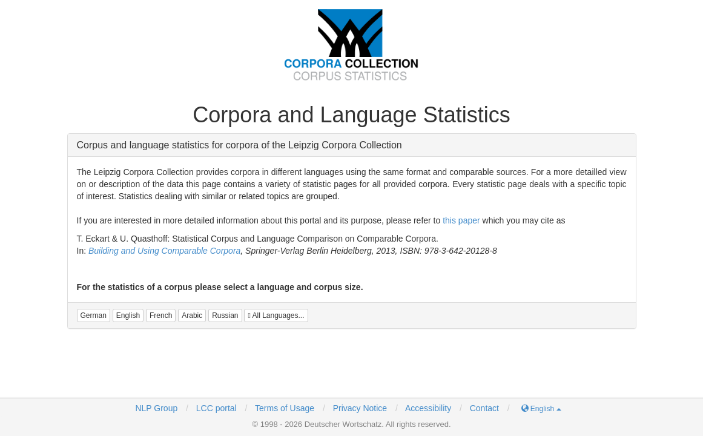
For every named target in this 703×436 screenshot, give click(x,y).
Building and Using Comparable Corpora (164, 251)
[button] (93, 315)
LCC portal (215, 408)
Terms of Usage (284, 408)
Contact (484, 408)
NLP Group (156, 408)
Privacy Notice (360, 408)
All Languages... (276, 315)
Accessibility (428, 408)
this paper (461, 220)
